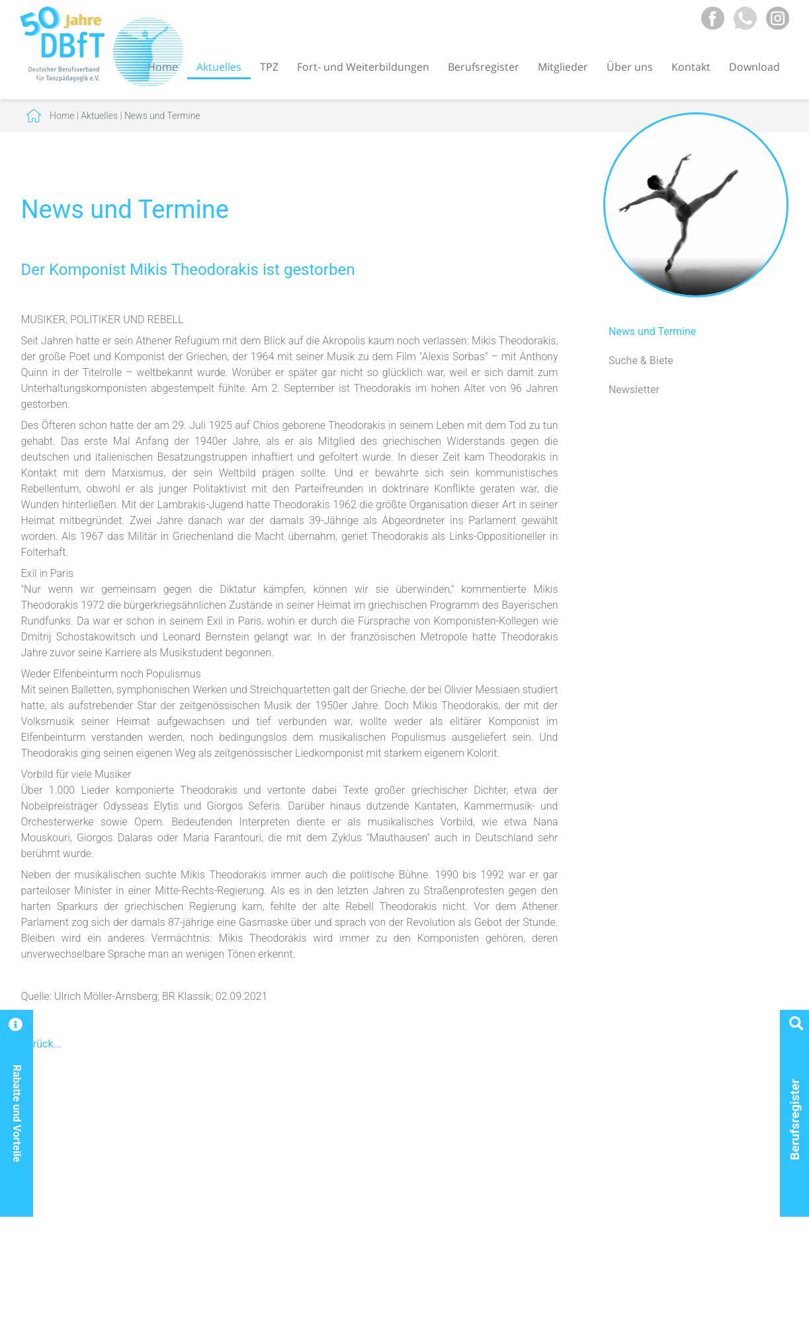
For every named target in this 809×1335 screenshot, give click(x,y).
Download (754, 66)
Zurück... (41, 1044)
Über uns (630, 66)
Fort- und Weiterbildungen (363, 66)
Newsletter (634, 389)
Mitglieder (563, 66)
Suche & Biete (641, 360)
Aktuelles (218, 66)
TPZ (269, 66)
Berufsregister (483, 66)
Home (62, 115)
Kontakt (690, 66)
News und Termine (162, 115)
